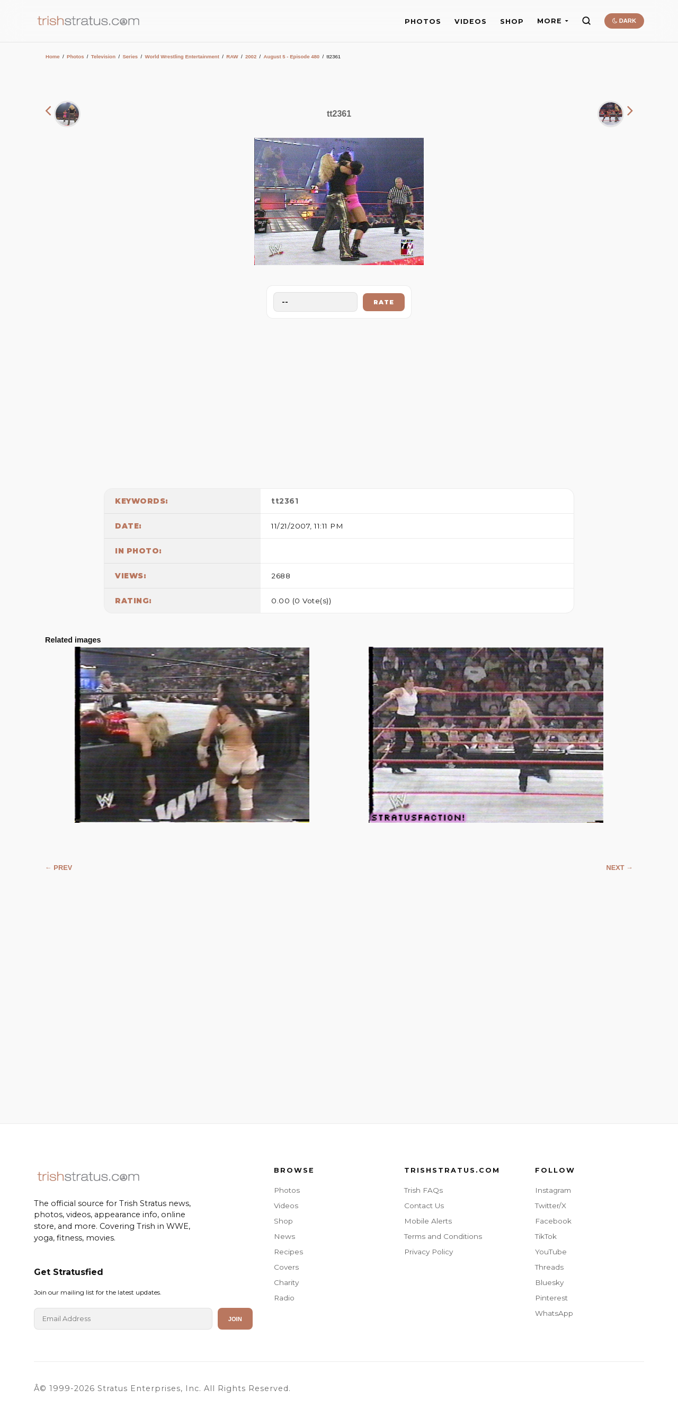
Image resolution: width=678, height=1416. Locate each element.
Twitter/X (550, 1205)
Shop (283, 1221)
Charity (286, 1282)
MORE (552, 21)
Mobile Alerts (428, 1221)
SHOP (512, 21)
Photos (75, 56)
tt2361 (284, 501)
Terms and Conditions (443, 1236)
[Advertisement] (339, 401)
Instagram (553, 1190)
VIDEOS (470, 21)
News (284, 1236)
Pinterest (551, 1298)
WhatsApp (554, 1313)
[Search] (586, 20)
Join (235, 1319)
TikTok (546, 1236)
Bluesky (549, 1282)
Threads (549, 1267)
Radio (284, 1298)
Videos (286, 1205)
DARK (624, 20)
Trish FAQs (423, 1190)
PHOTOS (423, 21)
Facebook (553, 1221)
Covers (286, 1267)
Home (53, 56)
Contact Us (424, 1205)
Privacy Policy (428, 1251)
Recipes (288, 1251)
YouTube (551, 1251)
